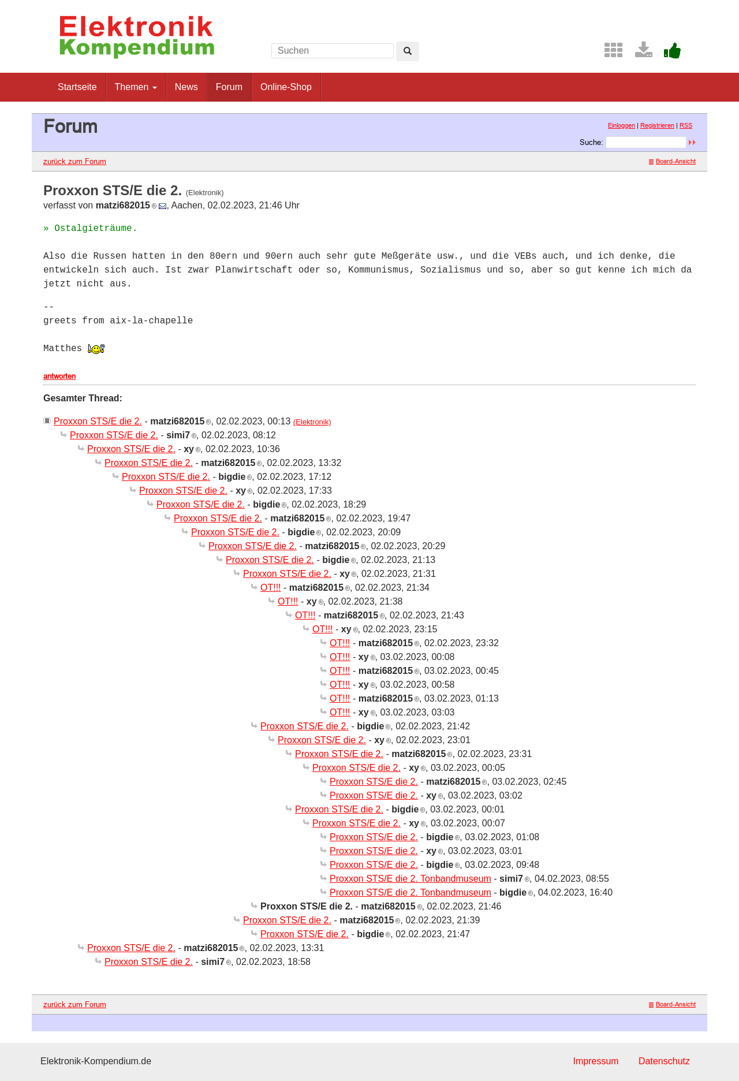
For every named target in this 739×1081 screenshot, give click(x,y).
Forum (229, 87)
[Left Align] (407, 51)
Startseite (77, 87)
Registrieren (657, 125)
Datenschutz (664, 1061)
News (186, 87)
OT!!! (270, 587)
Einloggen (621, 125)
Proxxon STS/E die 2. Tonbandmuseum (410, 879)
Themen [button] (136, 87)
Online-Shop (286, 87)
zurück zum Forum (74, 161)
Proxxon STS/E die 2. (98, 421)
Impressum (595, 1061)
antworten (59, 376)
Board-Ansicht (672, 161)
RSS (686, 125)
